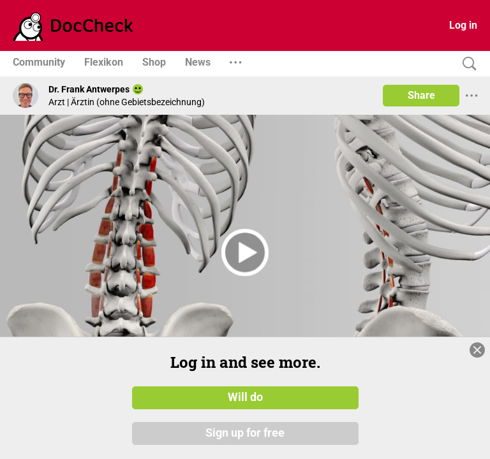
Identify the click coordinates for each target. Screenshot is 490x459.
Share (421, 95)
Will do (245, 397)
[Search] (466, 64)
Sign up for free (245, 432)
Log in (463, 25)
